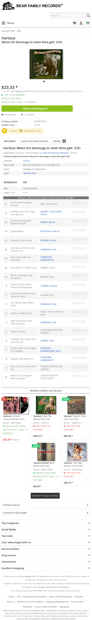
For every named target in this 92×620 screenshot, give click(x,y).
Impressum (64, 606)
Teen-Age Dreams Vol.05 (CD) (73, 464)
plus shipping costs (19, 91)
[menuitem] (8, 23)
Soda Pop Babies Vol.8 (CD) (42, 418)
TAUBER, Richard (49, 285)
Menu (8, 23)
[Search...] (70, 16)
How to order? (77, 601)
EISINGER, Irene (48, 240)
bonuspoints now (32, 130)
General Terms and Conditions (30, 601)
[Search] (88, 16)
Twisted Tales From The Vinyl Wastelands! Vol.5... (75, 418)
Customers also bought (15, 512)
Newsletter (27, 606)
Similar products (11, 505)
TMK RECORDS (29, 173)
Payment (79, 596)
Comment (27, 114)
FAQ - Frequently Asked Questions (32, 596)
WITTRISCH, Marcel (50, 231)
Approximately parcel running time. (55, 587)
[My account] (81, 23)
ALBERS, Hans (47, 340)
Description (10, 141)
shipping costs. (30, 576)
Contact (11, 596)
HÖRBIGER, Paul (48, 249)
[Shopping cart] (88, 23)
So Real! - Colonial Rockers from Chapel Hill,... (14, 418)
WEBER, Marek (48, 222)
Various (8, 38)
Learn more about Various (34, 141)
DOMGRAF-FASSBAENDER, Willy (51, 349)
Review (59, 141)
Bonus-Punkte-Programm (61, 596)
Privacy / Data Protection (46, 606)
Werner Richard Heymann (56, 152)
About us (11, 601)
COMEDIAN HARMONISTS (47, 258)
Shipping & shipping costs (57, 601)
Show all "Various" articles (45, 495)
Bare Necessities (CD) (43, 464)
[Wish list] (74, 23)
